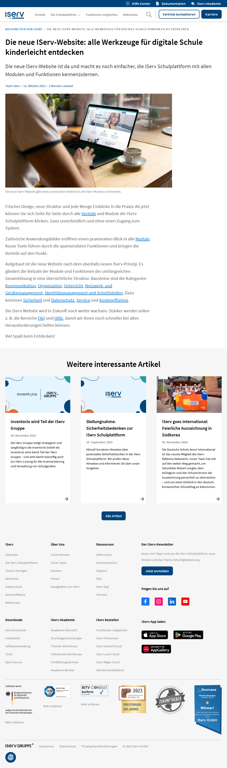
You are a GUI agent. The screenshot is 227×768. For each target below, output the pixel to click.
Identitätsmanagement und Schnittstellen (84, 292)
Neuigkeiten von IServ (23, 29)
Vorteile (89, 213)
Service (83, 300)
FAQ (41, 318)
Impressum (46, 746)
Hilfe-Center (138, 3)
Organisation (50, 285)
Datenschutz (62, 300)
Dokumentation (171, 3)
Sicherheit (32, 300)
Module (142, 238)
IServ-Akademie (206, 3)
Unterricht (73, 285)
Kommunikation (20, 285)
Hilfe (58, 318)
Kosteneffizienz (113, 300)
